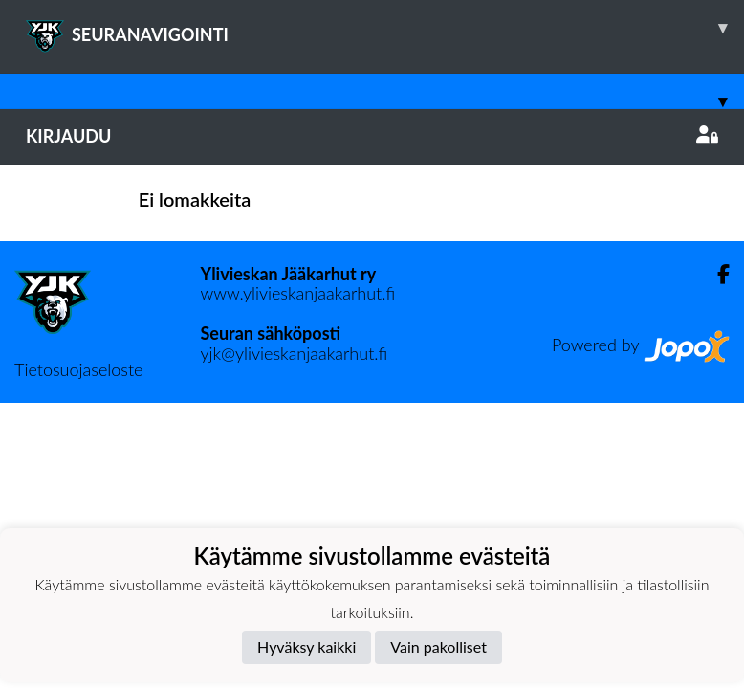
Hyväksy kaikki (306, 646)
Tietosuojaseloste (78, 369)
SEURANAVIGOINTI (385, 28)
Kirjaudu (372, 135)
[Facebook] (716, 274)
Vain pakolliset (438, 646)
